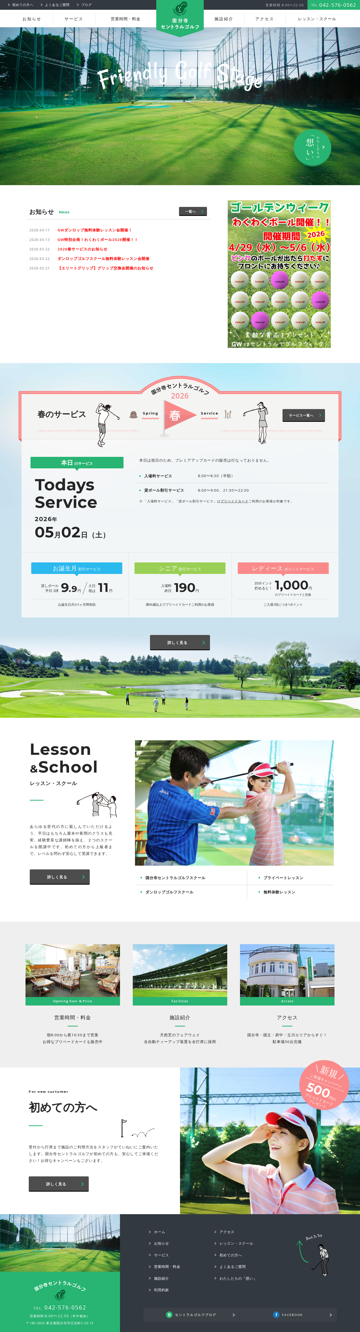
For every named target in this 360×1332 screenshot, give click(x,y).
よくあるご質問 (233, 1266)
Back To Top (312, 1255)
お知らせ (32, 19)
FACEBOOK (292, 1315)
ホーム (159, 1231)
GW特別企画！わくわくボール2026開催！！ (98, 239)
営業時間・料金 (125, 19)
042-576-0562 (65, 1307)
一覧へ (190, 211)
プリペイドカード (234, 501)
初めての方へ (231, 1255)
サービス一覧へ (301, 415)
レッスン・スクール (317, 19)
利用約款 (161, 1289)
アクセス (264, 19)
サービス (74, 19)
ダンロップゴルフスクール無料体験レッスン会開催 (104, 258)
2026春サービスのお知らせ (83, 248)
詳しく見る (178, 642)
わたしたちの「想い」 (238, 1278)
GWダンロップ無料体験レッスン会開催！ (95, 229)
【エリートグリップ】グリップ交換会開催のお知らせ (106, 267)
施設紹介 (224, 19)
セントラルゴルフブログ (195, 1315)
